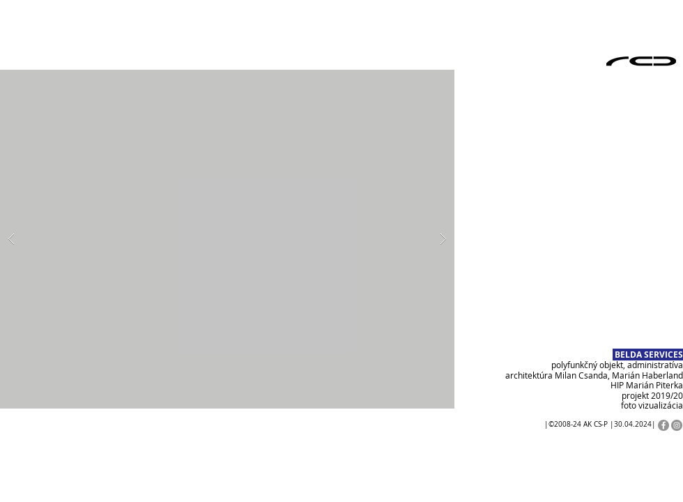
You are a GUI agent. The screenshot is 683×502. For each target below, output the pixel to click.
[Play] (24, 444)
